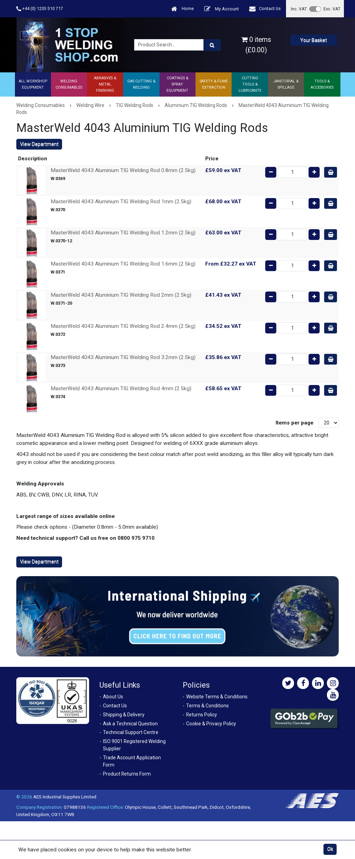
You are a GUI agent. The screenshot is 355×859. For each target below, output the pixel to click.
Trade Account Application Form (132, 761)
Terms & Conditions (207, 705)
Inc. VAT (299, 8)
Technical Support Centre (130, 732)
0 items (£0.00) (256, 45)
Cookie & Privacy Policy (211, 723)
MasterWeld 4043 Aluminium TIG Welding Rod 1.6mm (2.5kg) (123, 264)
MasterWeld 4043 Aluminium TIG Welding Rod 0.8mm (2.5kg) (123, 170)
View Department (39, 144)
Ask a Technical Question (130, 723)
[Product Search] (212, 45)
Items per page (294, 423)
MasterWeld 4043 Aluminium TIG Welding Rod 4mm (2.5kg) (121, 388)
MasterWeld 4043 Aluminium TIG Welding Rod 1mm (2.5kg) (121, 201)
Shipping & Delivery (124, 714)
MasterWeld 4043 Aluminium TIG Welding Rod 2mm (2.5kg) (121, 295)
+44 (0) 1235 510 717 (39, 8)
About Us (113, 696)
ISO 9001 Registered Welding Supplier (134, 745)
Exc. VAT (331, 8)
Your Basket (313, 40)
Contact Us (265, 8)
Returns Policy (201, 714)
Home (182, 8)
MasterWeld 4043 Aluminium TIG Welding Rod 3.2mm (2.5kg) (123, 357)
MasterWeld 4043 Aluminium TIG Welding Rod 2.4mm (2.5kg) (123, 326)
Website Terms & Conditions (217, 696)
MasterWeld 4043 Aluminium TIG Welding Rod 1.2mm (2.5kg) (123, 233)
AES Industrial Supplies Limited (64, 796)
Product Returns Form (127, 774)
